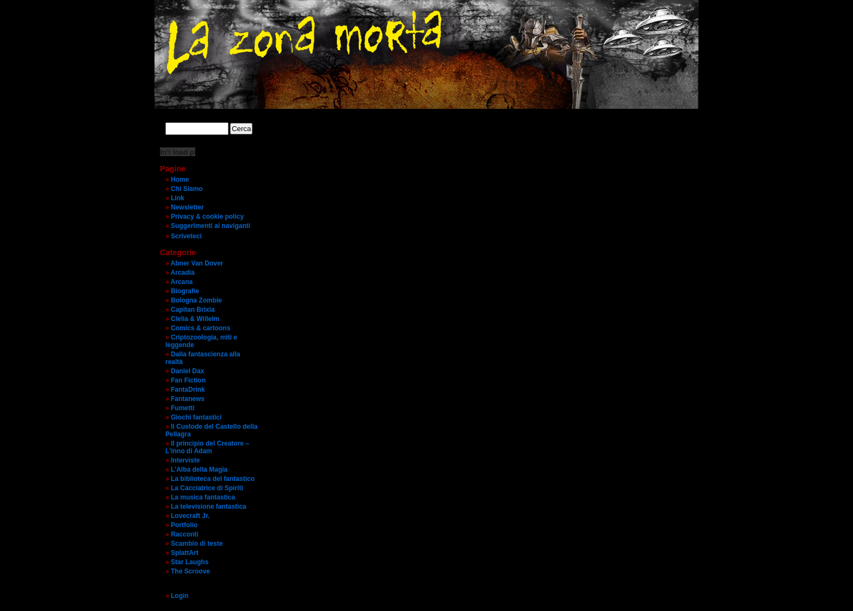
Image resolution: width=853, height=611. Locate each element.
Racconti (185, 534)
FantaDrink (188, 389)
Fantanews (188, 399)
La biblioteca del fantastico (213, 479)
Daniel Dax (187, 371)
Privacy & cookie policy (207, 216)
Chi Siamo (187, 189)
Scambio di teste (196, 543)
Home (180, 179)
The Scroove (190, 571)
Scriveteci (186, 236)
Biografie (185, 291)
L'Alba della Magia (199, 469)
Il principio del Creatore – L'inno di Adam (207, 447)
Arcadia (183, 272)
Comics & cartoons (200, 328)
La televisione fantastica (208, 506)
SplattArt (185, 553)
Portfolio (184, 525)
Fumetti (182, 408)
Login (180, 596)
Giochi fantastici (196, 417)
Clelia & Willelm (195, 319)
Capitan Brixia (193, 309)
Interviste (185, 460)
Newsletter (187, 207)
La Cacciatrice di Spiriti (207, 488)
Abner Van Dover (197, 263)
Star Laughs (189, 562)
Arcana (182, 282)
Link (177, 198)
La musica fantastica (203, 497)
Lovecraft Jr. (190, 516)
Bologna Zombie (196, 300)
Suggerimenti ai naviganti (210, 226)
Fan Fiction (188, 380)
